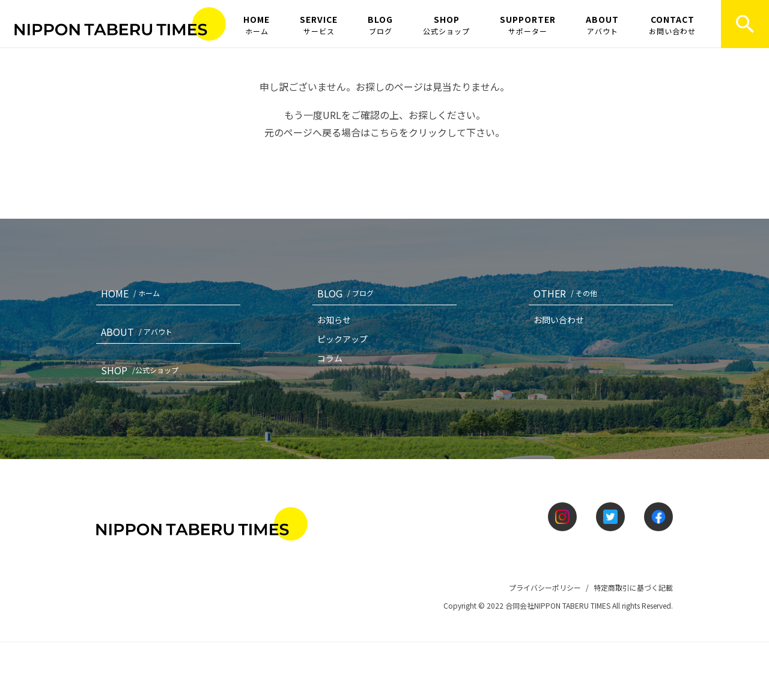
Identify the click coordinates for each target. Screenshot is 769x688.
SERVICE (319, 24)
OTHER (567, 293)
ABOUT (602, 24)
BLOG (380, 24)
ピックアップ (342, 339)
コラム (329, 358)
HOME (256, 24)
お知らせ (334, 320)
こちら (384, 132)
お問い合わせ (558, 320)
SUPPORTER (528, 24)
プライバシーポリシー (545, 587)
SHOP (446, 24)
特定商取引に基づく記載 (633, 587)
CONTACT (672, 24)
